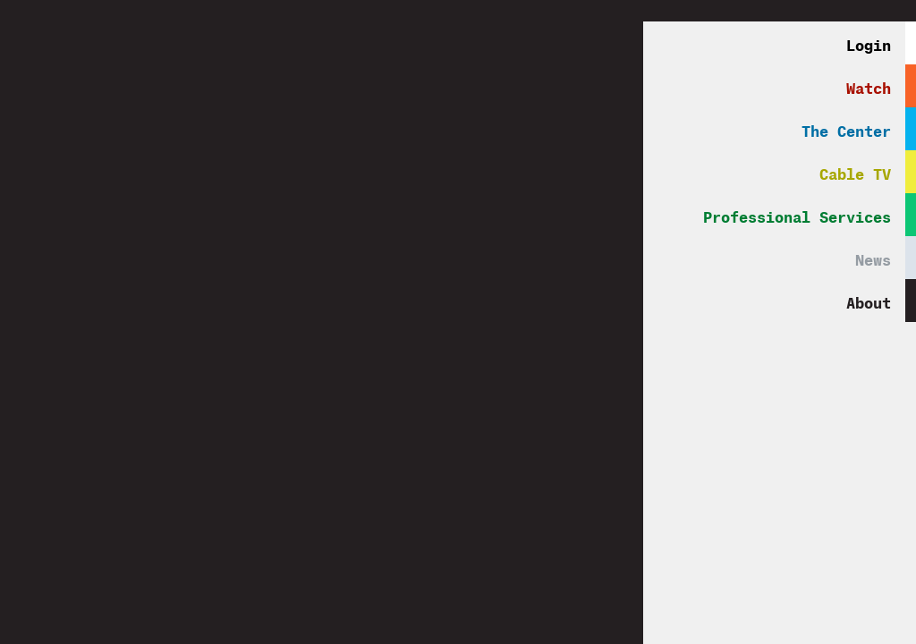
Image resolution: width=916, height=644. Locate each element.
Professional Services (797, 214)
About (868, 300)
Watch (868, 85)
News (873, 257)
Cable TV (855, 171)
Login (868, 42)
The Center (846, 128)
